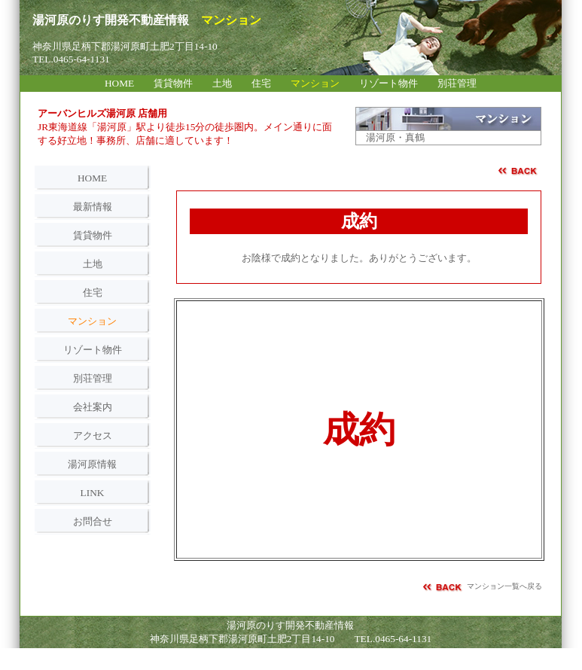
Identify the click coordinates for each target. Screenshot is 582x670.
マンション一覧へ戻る (504, 586)
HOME (92, 178)
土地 (92, 264)
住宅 (92, 292)
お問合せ (92, 521)
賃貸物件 (92, 235)
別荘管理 (92, 378)
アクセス (92, 435)
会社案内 (92, 407)
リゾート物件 (92, 349)
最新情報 (92, 206)
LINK (93, 492)
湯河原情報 (92, 464)
